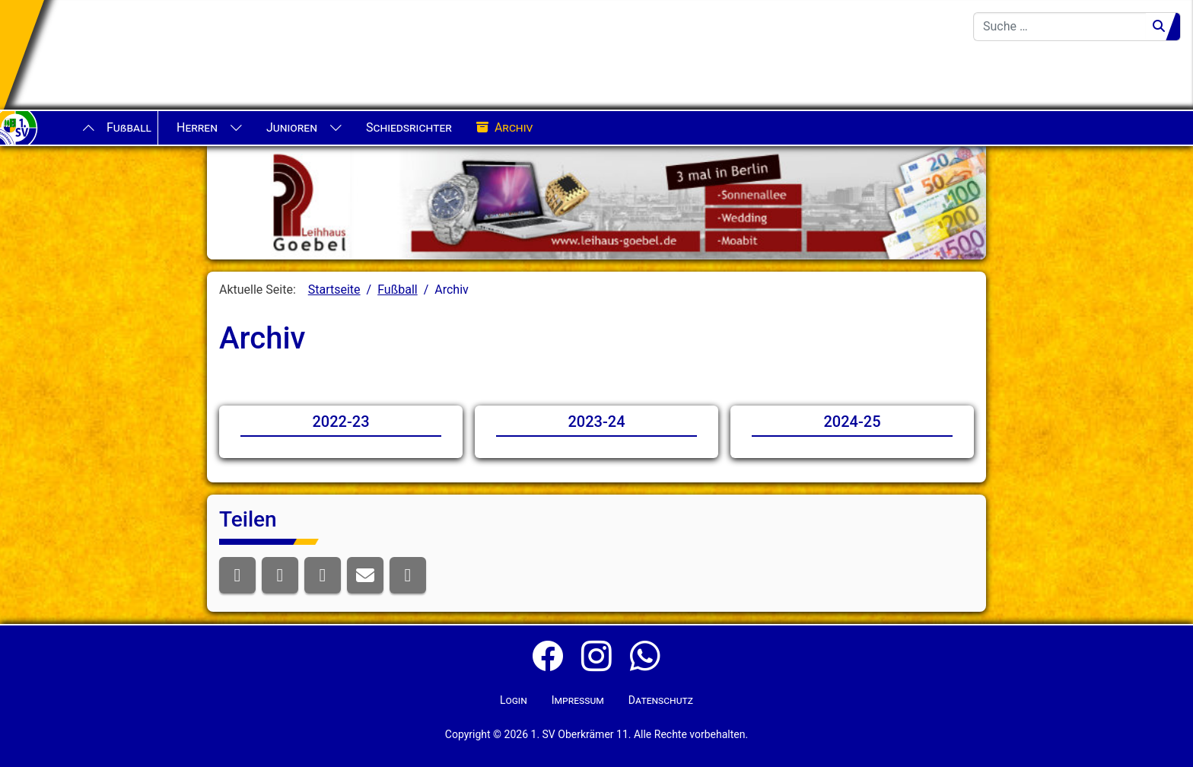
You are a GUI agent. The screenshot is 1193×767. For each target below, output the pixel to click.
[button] (237, 575)
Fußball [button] (129, 127)
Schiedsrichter (409, 127)
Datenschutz (660, 700)
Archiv (504, 128)
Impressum (578, 700)
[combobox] (1060, 26)
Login (513, 700)
